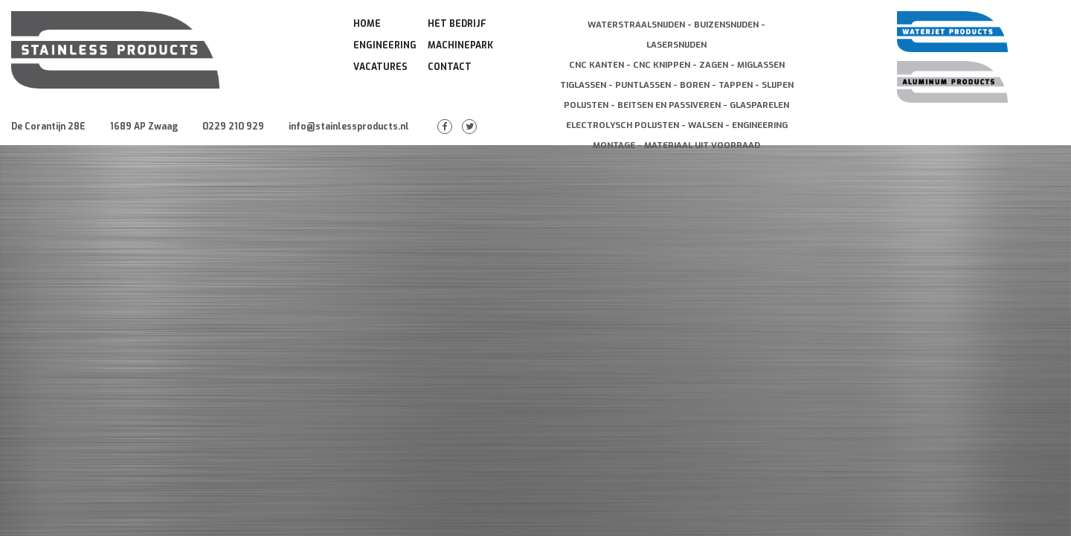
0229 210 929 (233, 127)
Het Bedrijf (457, 24)
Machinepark (460, 45)
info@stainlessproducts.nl (349, 127)
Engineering (384, 45)
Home (367, 24)
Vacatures (380, 67)
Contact (450, 67)
